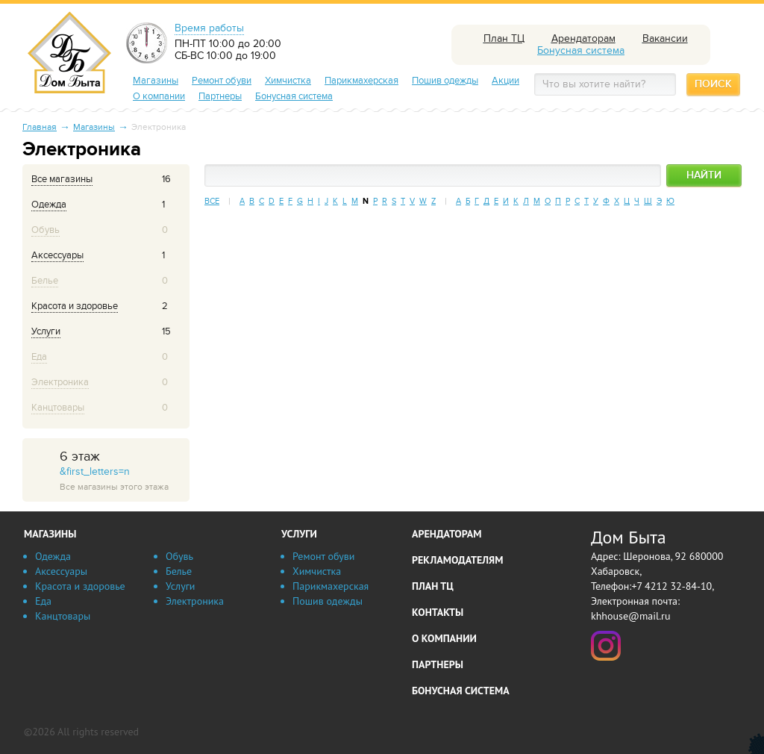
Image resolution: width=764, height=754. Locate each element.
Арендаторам (446, 533)
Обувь (179, 556)
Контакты (437, 612)
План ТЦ (433, 586)
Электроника (195, 601)
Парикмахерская (361, 81)
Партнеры (220, 96)
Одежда (53, 556)
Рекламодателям (457, 560)
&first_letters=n (123, 471)
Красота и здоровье (80, 586)
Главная (39, 127)
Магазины (155, 81)
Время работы (209, 28)
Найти (703, 175)
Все (211, 201)
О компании (159, 96)
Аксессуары (61, 571)
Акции (505, 81)
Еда (43, 601)
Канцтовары (62, 616)
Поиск (713, 84)
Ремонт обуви (221, 81)
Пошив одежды (445, 81)
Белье (179, 571)
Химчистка (288, 81)
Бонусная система (294, 96)
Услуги (180, 586)
